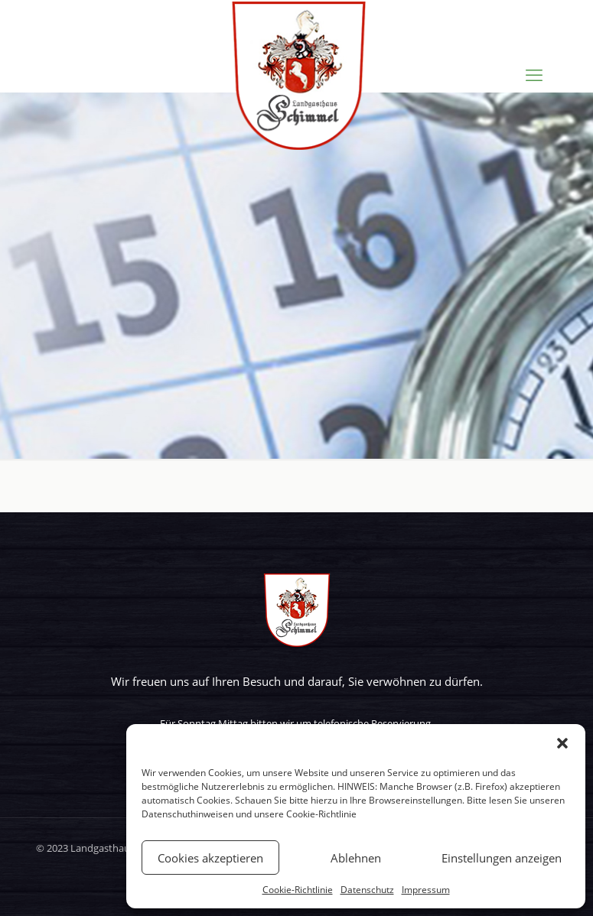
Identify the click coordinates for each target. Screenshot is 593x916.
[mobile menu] (534, 74)
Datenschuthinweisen (187, 813)
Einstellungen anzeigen (501, 858)
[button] (562, 743)
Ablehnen (356, 858)
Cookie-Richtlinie (321, 813)
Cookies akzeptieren (210, 858)
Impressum (426, 889)
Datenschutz (367, 889)
